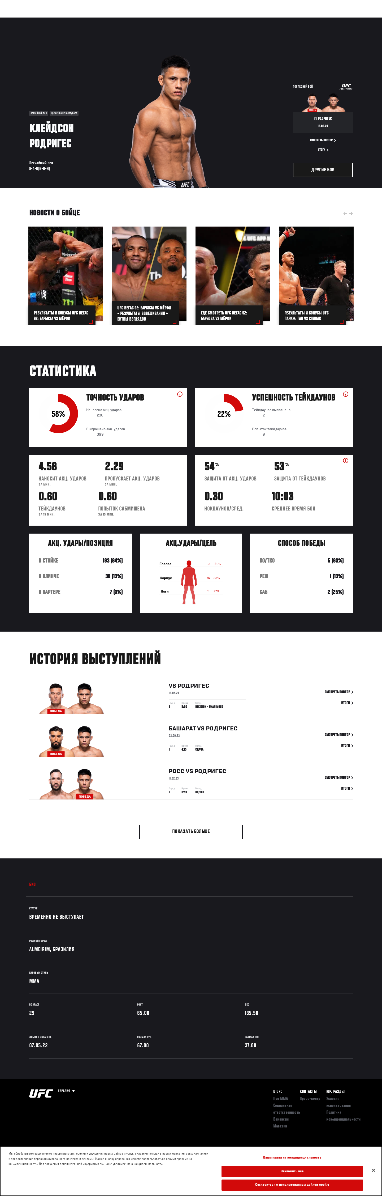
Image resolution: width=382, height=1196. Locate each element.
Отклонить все (292, 1171)
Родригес (193, 687)
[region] (191, 1171)
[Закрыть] (373, 1170)
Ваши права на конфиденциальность (292, 1158)
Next (351, 213)
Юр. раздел (335, 1091)
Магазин (341, 20)
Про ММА (280, 1098)
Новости (92, 20)
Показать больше (191, 832)
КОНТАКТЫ (308, 1091)
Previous (345, 213)
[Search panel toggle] (355, 20)
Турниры (24, 20)
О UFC (277, 1091)
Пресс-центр (310, 1098)
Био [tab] (32, 885)
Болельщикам (284, 20)
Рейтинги (48, 20)
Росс (176, 772)
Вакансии (281, 1119)
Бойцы (71, 20)
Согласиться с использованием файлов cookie (292, 1185)
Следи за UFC (315, 20)
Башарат (182, 730)
